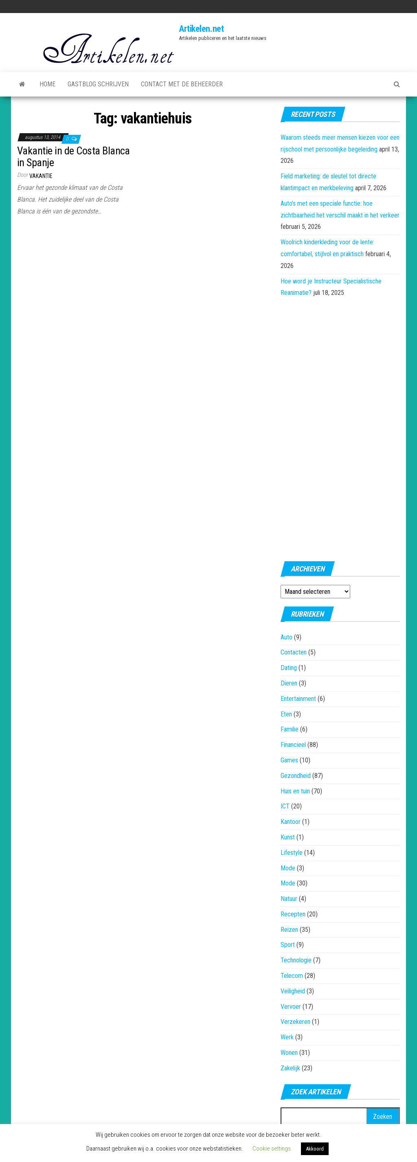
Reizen (289, 930)
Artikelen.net (201, 29)
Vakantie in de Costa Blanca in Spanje (73, 157)
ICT (285, 806)
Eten (286, 714)
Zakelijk (290, 1068)
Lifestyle (292, 853)
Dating (289, 668)
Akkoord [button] (315, 1149)
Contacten (294, 652)
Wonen (289, 1053)
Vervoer (291, 1006)
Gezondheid (296, 776)
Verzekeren (295, 1022)
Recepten (293, 914)
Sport (288, 945)
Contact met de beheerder (182, 84)
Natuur (289, 899)
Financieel (293, 745)
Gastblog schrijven (98, 84)
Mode (288, 868)
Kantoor (291, 822)
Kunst (288, 837)
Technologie (296, 960)
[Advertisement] (340, 427)
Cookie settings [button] (271, 1148)
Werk (287, 1037)
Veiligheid (293, 991)
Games (289, 760)
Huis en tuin (295, 791)
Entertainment (298, 699)
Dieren (289, 683)
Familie (289, 729)
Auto (286, 637)
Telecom (292, 976)
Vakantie (41, 176)
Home (47, 84)
